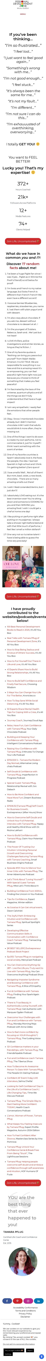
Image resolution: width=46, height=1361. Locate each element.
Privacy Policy (25, 1314)
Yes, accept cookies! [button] (14, 1350)
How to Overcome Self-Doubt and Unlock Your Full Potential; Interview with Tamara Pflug (24, 820)
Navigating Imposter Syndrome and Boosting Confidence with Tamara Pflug (23, 982)
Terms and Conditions (25, 1311)
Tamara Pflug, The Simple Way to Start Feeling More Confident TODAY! (24, 1104)
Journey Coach (14, 720)
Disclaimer (25, 1317)
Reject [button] (30, 1350)
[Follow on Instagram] (28, 1301)
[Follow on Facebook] (7, 1301)
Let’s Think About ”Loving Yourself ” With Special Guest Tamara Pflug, (25, 882)
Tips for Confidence (17, 899)
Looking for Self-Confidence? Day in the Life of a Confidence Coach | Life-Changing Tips (25, 1089)
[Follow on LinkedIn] (39, 1301)
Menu (23, 14)
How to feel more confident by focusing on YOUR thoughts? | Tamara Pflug (22, 1035)
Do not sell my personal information (19, 1344)
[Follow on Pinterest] (18, 1301)
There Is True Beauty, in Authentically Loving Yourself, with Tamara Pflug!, (24, 1005)
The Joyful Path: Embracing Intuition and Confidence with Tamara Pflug (22, 919)
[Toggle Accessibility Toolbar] (41, 1356)
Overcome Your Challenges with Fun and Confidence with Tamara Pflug (24, 1020)
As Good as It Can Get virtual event (24, 907)
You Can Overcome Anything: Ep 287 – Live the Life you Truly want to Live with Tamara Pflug (25, 968)
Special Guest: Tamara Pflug (21, 783)
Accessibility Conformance (25, 1308)
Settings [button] (8, 1354)
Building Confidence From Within (24, 891)
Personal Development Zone (23, 5)
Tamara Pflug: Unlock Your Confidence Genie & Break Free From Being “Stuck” (23, 1150)
